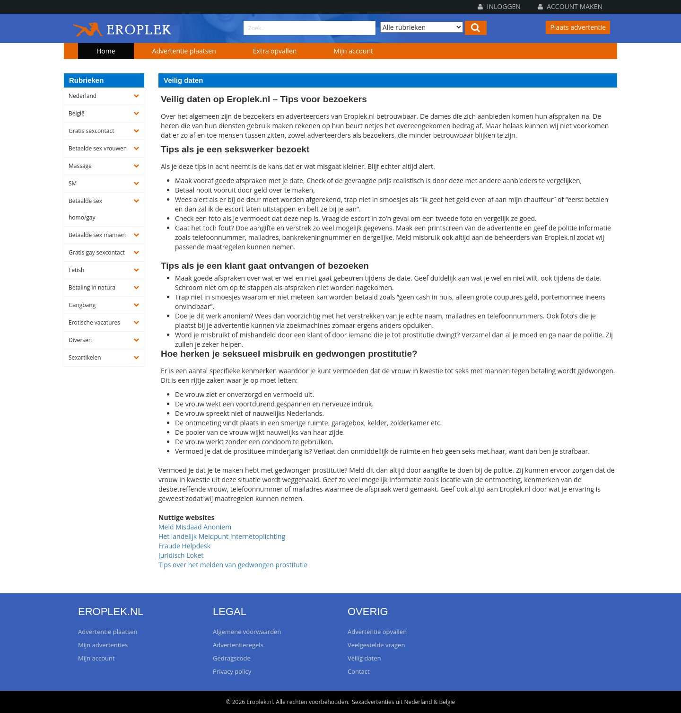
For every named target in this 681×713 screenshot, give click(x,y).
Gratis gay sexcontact (97, 252)
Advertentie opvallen (377, 631)
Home (105, 50)
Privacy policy (232, 671)
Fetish (76, 270)
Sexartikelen (85, 357)
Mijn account (353, 50)
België (77, 113)
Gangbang (82, 305)
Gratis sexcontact (91, 131)
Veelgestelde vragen (376, 645)
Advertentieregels (238, 645)
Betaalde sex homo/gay (85, 209)
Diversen (80, 340)
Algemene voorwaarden (247, 631)
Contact (359, 671)
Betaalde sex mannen (97, 235)
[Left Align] (476, 28)
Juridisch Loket (180, 555)
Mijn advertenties (103, 645)
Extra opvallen (275, 50)
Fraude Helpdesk (184, 545)
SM (73, 183)
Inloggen (499, 6)
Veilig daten (364, 658)
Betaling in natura (92, 287)
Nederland (82, 96)
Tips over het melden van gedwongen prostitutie (232, 564)
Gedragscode (232, 658)
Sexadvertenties (373, 702)
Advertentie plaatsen (184, 50)
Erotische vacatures (94, 322)
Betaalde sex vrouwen (98, 148)
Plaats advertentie (578, 27)
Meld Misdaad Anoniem (194, 526)
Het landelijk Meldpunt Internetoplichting (221, 536)
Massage (80, 166)
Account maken (570, 6)
